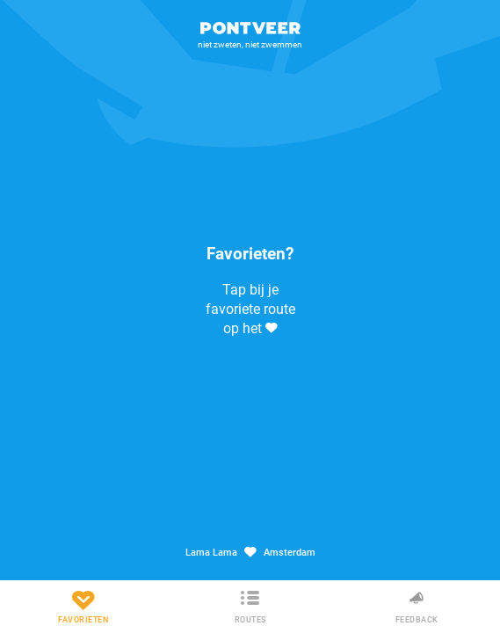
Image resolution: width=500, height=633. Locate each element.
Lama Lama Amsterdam (250, 552)
